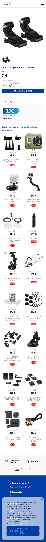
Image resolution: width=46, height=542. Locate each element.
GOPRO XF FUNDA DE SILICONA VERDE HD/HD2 (33, 162)
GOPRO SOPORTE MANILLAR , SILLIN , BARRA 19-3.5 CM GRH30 (12, 359)
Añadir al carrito (23, 91)
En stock (5, 115)
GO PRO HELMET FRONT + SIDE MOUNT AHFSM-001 (12, 399)
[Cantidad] (16, 85)
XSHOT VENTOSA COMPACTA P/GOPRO (33, 358)
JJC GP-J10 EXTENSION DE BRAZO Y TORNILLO (12, 161)
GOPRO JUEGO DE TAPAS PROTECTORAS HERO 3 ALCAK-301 (12, 439)
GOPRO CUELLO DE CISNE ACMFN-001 (33, 201)
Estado (5, 118)
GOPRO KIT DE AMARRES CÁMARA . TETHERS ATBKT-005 (33, 319)
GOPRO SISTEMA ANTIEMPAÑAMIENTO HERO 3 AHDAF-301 (12, 319)
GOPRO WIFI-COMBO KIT (33, 278)
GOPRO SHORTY (33, 238)
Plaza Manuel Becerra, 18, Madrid (20, 487)
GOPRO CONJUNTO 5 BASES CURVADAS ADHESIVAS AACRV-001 (34, 399)
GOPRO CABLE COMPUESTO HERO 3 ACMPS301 (33, 439)
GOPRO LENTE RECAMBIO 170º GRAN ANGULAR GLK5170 (12, 240)
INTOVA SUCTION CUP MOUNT (12, 279)
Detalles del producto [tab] (10, 102)
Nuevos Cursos (14, 496)
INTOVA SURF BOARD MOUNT (12, 201)
